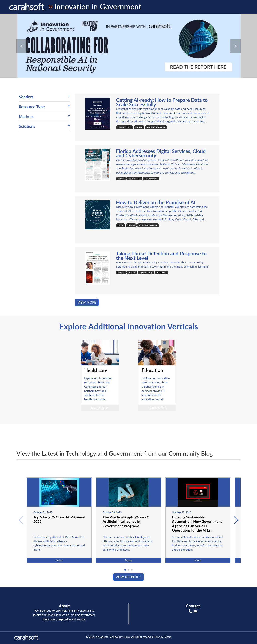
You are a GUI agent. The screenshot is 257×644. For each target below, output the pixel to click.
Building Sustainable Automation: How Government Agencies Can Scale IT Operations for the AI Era (197, 523)
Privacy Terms (162, 637)
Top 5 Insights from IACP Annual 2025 (59, 519)
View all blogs (128, 577)
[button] (236, 520)
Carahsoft (102, 637)
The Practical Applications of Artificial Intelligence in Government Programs (125, 521)
